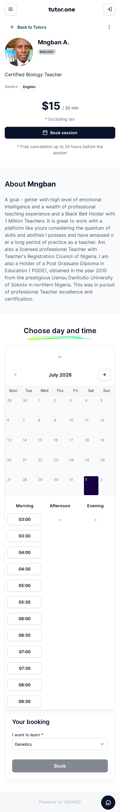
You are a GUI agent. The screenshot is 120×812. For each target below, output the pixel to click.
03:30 (24, 535)
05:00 (24, 585)
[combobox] (60, 358)
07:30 (24, 668)
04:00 (24, 552)
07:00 (24, 651)
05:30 (24, 601)
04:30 (24, 568)
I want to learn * (27, 734)
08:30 (24, 701)
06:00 (24, 618)
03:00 (24, 519)
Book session (60, 132)
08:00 (24, 684)
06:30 (24, 635)
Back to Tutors (28, 27)
